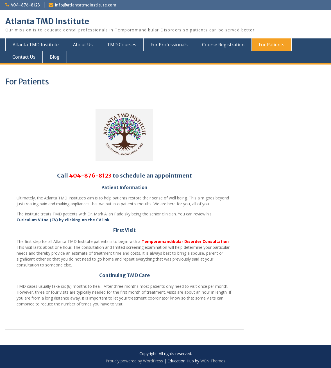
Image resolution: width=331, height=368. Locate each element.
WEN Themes (212, 361)
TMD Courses (121, 45)
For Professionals (169, 45)
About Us (83, 45)
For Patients (271, 45)
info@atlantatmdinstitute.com (85, 5)
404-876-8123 (25, 5)
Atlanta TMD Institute (47, 21)
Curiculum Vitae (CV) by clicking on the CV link (63, 219)
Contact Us (23, 57)
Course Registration (223, 45)
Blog (55, 57)
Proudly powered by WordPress (134, 361)
